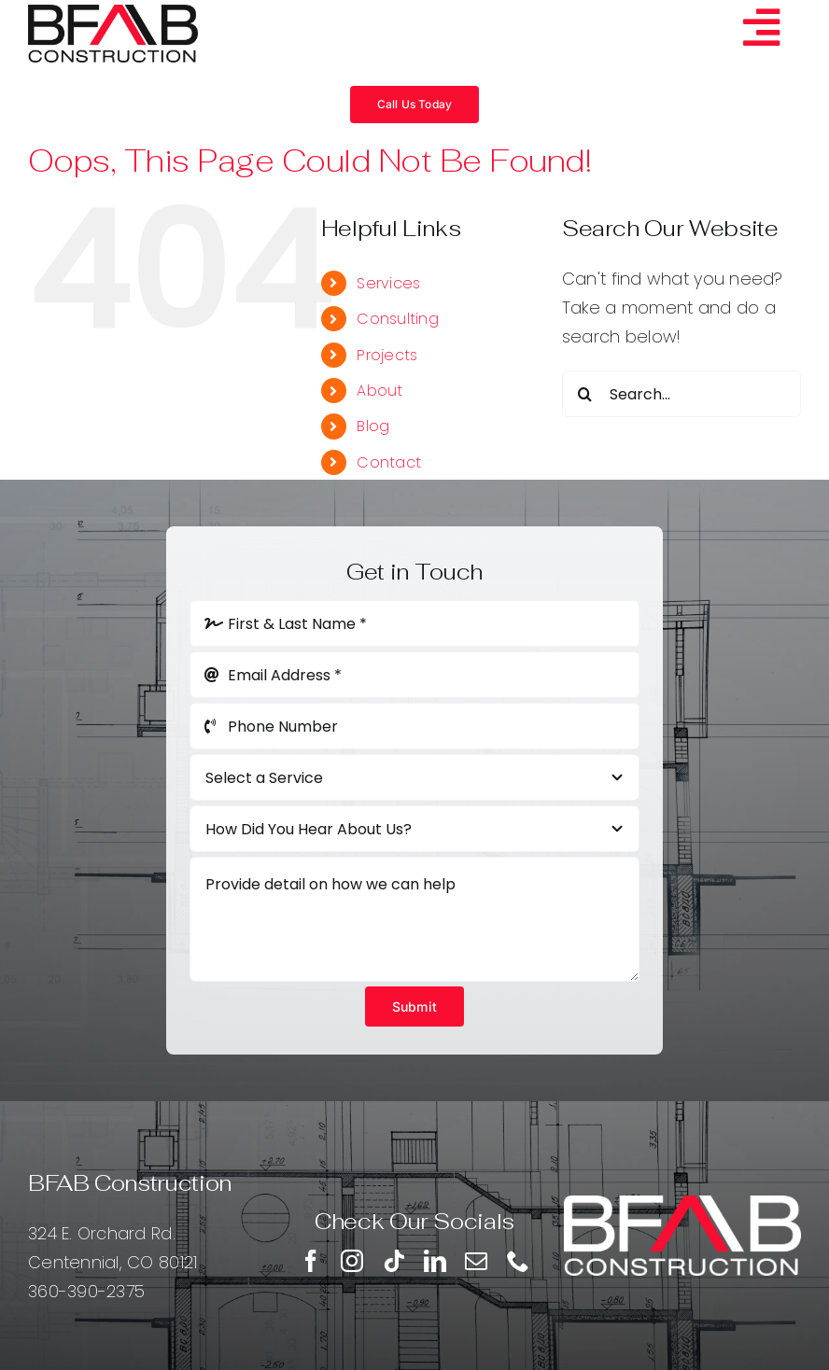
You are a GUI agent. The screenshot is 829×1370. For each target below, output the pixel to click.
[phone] (518, 1261)
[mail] (476, 1261)
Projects (387, 355)
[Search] (585, 393)
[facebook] (311, 1261)
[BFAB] (113, 12)
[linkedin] (435, 1261)
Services (388, 283)
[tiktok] (394, 1261)
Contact (389, 462)
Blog (373, 426)
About (379, 390)
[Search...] (681, 393)
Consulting (398, 318)
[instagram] (352, 1261)
